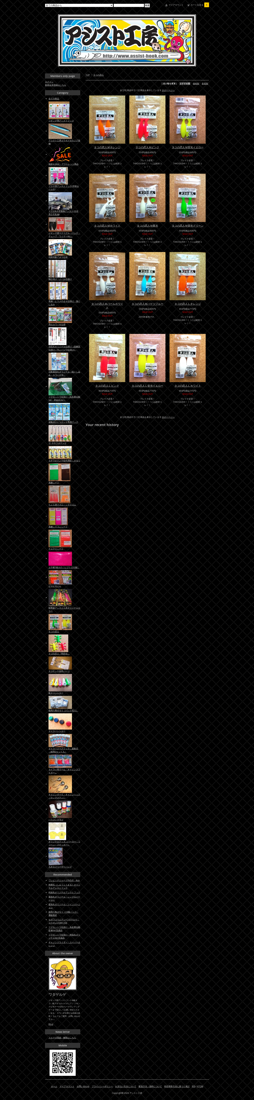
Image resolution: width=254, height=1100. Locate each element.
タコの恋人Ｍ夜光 (147, 225)
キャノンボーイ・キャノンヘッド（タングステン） (64, 796)
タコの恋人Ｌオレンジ (187, 303)
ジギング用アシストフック (61, 120)
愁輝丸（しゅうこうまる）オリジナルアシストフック (64, 886)
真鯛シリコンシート (58, 526)
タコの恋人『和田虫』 (59, 653)
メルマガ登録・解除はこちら (62, 1037)
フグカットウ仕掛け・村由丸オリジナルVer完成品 (64, 936)
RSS (193, 1086)
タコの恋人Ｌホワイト (187, 385)
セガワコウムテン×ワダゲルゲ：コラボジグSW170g (64, 921)
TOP (88, 74)
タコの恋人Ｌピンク (107, 385)
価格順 (196, 83)
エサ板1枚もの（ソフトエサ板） (64, 567)
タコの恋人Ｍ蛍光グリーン (188, 225)
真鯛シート (54, 482)
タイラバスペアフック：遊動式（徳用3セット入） (63, 750)
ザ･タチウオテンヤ (57, 443)
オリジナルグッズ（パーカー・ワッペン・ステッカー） (64, 843)
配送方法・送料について (150, 1086)
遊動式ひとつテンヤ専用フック (63, 422)
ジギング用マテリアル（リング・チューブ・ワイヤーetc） (64, 235)
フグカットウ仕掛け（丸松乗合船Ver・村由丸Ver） (64, 398)
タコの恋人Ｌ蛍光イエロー (147, 385)
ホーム (54, 1086)
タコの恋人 (98, 74)
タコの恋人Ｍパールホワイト (107, 305)
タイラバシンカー (57, 731)
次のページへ (168, 90)
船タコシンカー (56, 692)
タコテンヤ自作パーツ (59, 671)
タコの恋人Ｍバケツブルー (147, 303)
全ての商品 (54, 98)
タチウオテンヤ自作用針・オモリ (64, 460)
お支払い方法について (125, 1086)
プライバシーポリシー (102, 1086)
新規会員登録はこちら (55, 84)
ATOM (200, 1086)
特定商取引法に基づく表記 (177, 1086)
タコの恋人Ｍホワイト (107, 225)
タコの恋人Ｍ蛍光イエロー (188, 147)
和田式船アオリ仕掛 (58, 257)
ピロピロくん (55, 586)
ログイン (49, 81)
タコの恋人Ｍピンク (147, 147)
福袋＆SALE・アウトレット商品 (63, 164)
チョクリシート (56, 548)
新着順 (205, 83)
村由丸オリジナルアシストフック (64, 892)
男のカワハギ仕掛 (57, 324)
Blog (51, 1024)
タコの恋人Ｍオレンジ (107, 147)
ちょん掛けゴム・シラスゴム (62, 504)
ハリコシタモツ (56, 819)
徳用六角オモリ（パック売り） (63, 710)
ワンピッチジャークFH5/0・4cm (64, 880)
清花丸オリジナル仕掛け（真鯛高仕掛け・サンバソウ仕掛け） (64, 348)
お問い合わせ (83, 1086)
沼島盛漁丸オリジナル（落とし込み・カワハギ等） (64, 373)
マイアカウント (176, 4)
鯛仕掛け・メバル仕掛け (60, 279)
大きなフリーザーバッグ (60, 866)
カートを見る (200, 4)
